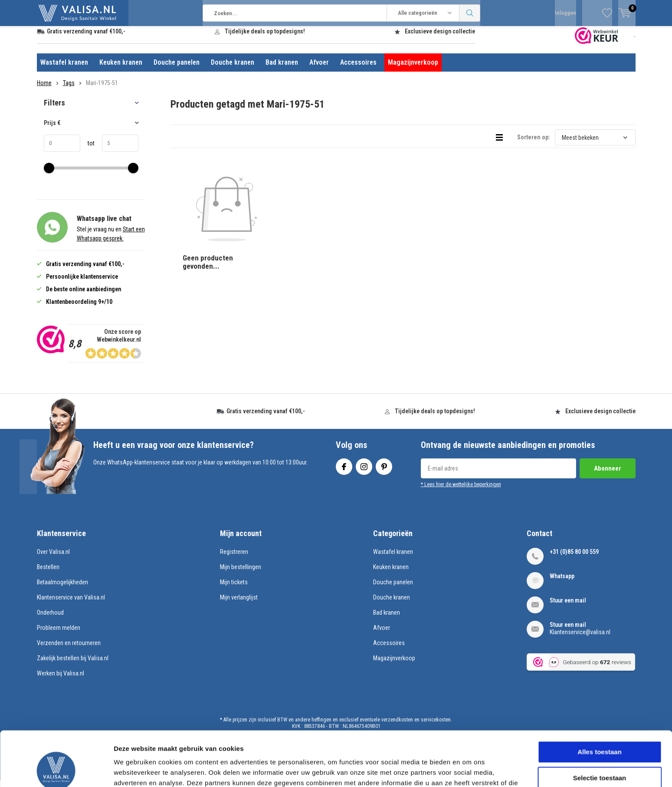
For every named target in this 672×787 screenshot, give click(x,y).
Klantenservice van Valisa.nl (71, 603)
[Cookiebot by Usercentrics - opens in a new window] (56, 770)
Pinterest (384, 471)
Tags (69, 89)
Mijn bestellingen (240, 573)
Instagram (364, 471)
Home (44, 89)
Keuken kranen (120, 69)
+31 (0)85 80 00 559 (574, 558)
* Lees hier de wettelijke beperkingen (461, 491)
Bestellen (48, 573)
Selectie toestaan (599, 726)
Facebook (344, 471)
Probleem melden (58, 634)
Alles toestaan (599, 700)
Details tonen (468, 770)
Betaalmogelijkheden (62, 588)
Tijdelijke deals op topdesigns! (265, 37)
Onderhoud (50, 619)
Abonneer (607, 475)
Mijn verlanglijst (239, 603)
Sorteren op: (533, 143)
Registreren (234, 558)
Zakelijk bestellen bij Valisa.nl (72, 664)
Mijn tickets (234, 588)
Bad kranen (282, 69)
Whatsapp (562, 582)
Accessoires (358, 69)
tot (87, 149)
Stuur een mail (568, 606)
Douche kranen (232, 69)
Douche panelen (177, 69)
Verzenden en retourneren (69, 649)
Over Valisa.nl (53, 558)
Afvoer (319, 69)
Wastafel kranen (64, 69)
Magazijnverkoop (413, 69)
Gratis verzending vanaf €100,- (86, 37)
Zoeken (469, 13)
